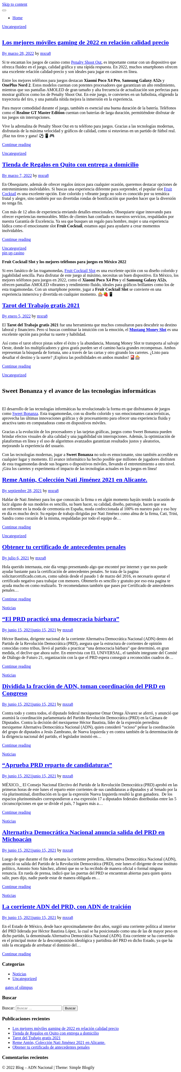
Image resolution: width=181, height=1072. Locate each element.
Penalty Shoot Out (86, 62)
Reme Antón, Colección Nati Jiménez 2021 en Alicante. (74, 479)
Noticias (9, 608)
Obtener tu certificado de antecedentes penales (64, 547)
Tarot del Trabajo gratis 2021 (41, 305)
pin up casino (13, 253)
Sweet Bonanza (25, 413)
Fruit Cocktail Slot (79, 270)
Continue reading (16, 144)
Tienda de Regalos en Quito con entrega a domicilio (70, 164)
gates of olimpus (19, 987)
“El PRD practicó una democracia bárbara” (60, 619)
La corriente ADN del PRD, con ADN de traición (66, 906)
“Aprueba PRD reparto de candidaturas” (57, 765)
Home (17, 18)
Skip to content (14, 4)
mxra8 (45, 53)
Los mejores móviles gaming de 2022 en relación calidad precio (85, 42)
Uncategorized (14, 26)
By (5, 53)
